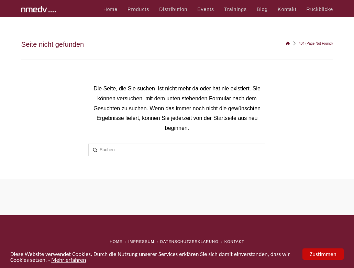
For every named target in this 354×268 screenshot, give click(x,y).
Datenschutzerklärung (189, 241)
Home (116, 241)
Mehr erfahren (68, 260)
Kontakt (234, 241)
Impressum (141, 241)
